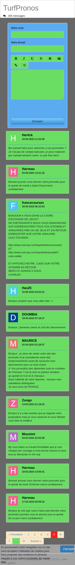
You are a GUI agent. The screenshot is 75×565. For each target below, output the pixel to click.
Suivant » (35, 541)
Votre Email (18, 42)
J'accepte (68, 548)
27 (23, 541)
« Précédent (16, 534)
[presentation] (41, 107)
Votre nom (17, 27)
